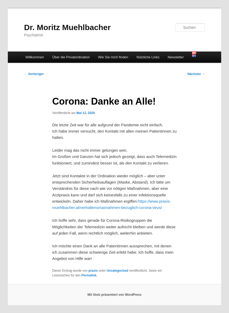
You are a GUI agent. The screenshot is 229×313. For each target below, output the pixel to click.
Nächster (196, 74)
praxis (93, 270)
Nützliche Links (147, 57)
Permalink (88, 275)
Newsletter (176, 57)
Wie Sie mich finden (113, 57)
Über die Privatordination (71, 57)
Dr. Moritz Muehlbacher (67, 27)
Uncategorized (117, 270)
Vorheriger (34, 74)
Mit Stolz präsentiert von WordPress (115, 295)
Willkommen (34, 57)
